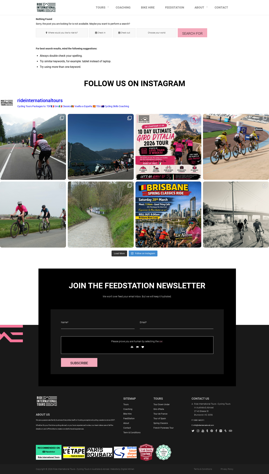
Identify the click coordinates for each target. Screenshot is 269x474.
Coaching (127, 409)
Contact (127, 428)
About (126, 423)
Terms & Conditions (203, 469)
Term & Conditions (131, 432)
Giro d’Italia (158, 409)
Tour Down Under (161, 404)
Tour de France (160, 414)
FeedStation (129, 418)
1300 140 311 (198, 420)
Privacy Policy (227, 469)
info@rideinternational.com (203, 425)
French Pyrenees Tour (163, 428)
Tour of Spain (159, 418)
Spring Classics (160, 423)
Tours (126, 404)
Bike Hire (127, 414)
